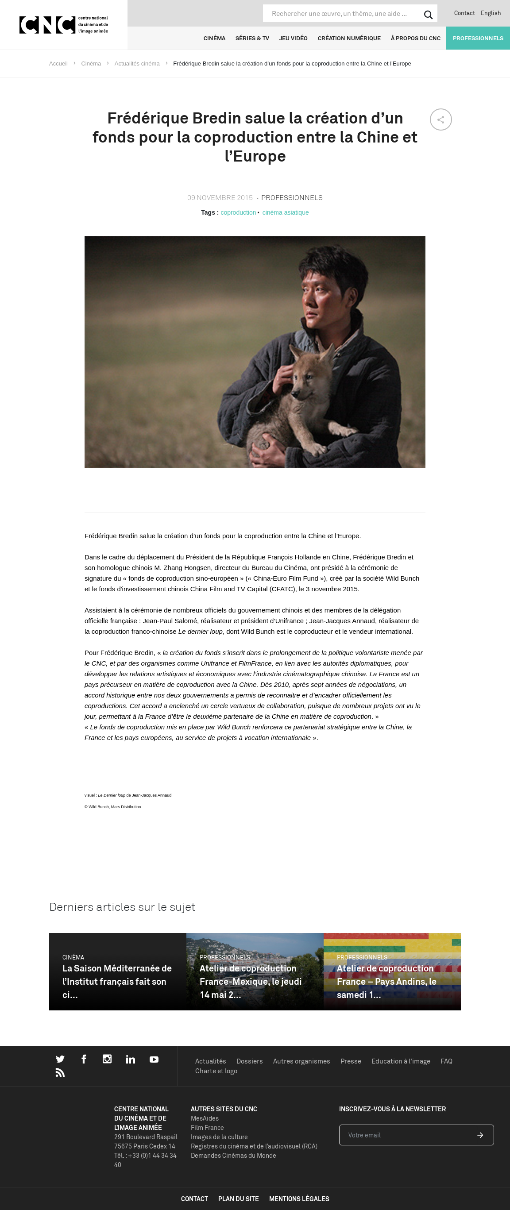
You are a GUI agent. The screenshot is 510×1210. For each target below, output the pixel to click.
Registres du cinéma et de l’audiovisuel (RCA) (254, 1146)
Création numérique (349, 38)
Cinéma (214, 38)
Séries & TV (252, 38)
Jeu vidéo (293, 38)
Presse (350, 1061)
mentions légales (299, 1198)
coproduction (238, 212)
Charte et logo (216, 1071)
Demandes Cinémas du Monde (233, 1155)
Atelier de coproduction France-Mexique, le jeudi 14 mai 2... (251, 981)
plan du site (238, 1198)
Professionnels (478, 38)
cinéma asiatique (286, 212)
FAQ (446, 1061)
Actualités (210, 1061)
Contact (464, 12)
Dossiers (249, 1061)
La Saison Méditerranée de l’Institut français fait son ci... (117, 981)
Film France (207, 1127)
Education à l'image (400, 1061)
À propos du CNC (415, 38)
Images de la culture (219, 1137)
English (491, 12)
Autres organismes (301, 1061)
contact (194, 1198)
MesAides (205, 1118)
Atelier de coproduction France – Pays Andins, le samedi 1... (387, 981)
